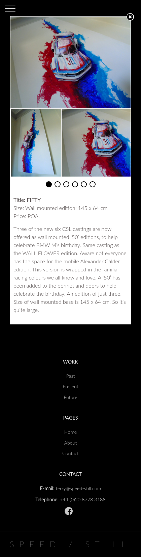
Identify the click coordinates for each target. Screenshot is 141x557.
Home (70, 432)
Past (70, 376)
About (70, 443)
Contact (70, 453)
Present (70, 386)
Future (70, 397)
